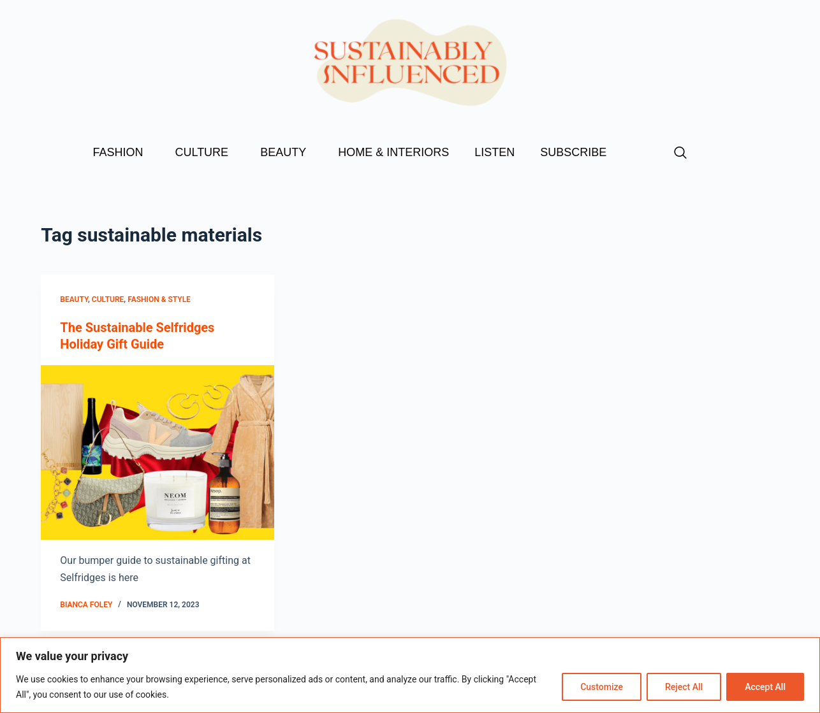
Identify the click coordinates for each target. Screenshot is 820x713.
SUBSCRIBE (573, 152)
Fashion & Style (159, 299)
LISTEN (494, 152)
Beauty (74, 299)
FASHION (120, 152)
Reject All (684, 687)
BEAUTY (286, 152)
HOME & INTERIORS (393, 152)
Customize (601, 687)
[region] (410, 675)
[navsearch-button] (680, 153)
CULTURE (205, 152)
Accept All (765, 687)
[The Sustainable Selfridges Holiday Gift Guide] (157, 452)
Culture (108, 299)
